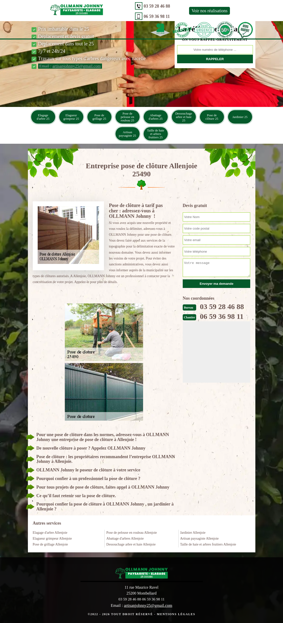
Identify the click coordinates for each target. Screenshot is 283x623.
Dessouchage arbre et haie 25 (183, 117)
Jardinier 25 (240, 117)
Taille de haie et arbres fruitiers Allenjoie (208, 544)
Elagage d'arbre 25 (43, 116)
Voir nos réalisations (167, 10)
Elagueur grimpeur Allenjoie (52, 538)
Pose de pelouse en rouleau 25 (127, 117)
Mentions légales (176, 614)
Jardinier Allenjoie (192, 532)
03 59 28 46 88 (115, 6)
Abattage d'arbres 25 (156, 116)
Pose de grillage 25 (99, 116)
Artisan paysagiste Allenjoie (199, 538)
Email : (70, 66)
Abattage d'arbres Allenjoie (125, 538)
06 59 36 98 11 (115, 16)
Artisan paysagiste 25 (127, 133)
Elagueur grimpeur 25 (71, 116)
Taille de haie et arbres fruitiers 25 (155, 134)
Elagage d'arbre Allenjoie (50, 532)
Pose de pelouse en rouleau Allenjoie (131, 532)
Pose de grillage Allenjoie (50, 544)
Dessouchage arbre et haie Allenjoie (131, 544)
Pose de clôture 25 (211, 116)
